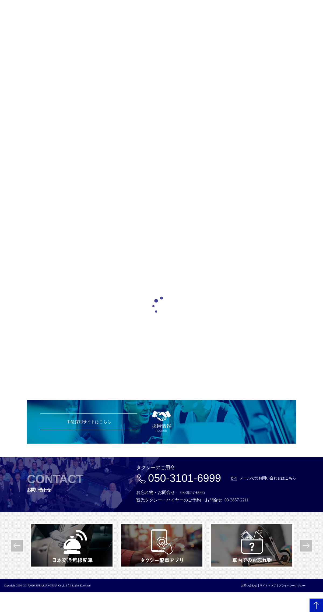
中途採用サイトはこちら (89, 421)
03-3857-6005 (192, 492)
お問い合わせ (249, 585)
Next (306, 545)
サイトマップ (268, 585)
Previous (17, 545)
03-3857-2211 (236, 500)
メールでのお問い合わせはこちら (268, 478)
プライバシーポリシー (292, 585)
